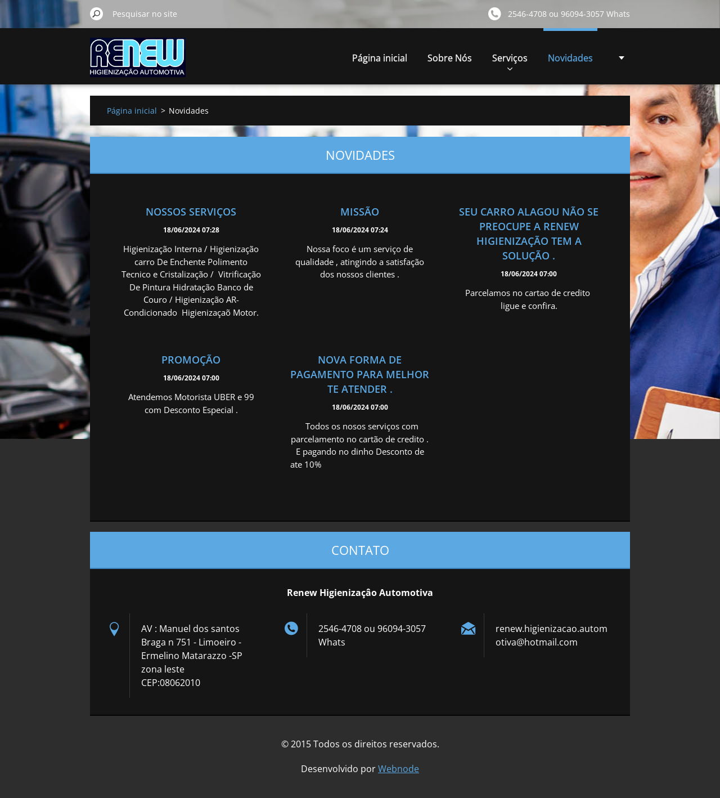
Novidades (570, 58)
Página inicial (379, 58)
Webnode (398, 769)
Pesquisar (97, 13)
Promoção (190, 359)
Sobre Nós (450, 58)
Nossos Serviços (191, 211)
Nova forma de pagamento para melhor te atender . (359, 374)
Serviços (510, 61)
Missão (359, 211)
